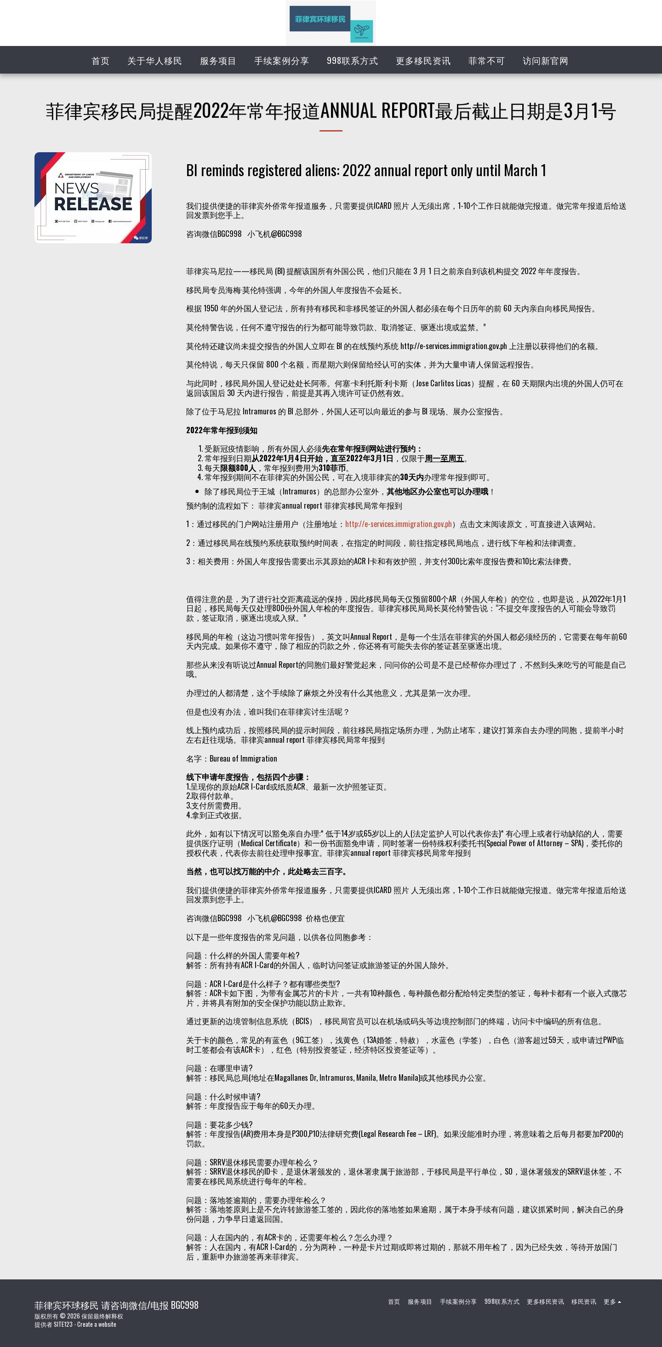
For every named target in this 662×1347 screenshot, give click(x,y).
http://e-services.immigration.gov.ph (398, 523)
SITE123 (63, 1324)
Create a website (96, 1324)
